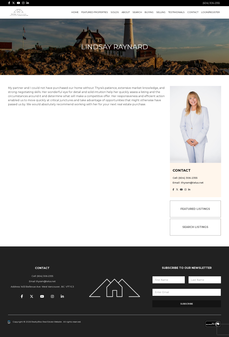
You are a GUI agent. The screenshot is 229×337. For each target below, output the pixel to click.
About (126, 12)
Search (137, 12)
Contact (192, 12)
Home (75, 12)
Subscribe (186, 303)
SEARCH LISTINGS (195, 227)
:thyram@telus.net (192, 182)
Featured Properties (94, 12)
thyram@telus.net (46, 281)
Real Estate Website (52, 321)
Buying (149, 12)
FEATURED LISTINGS (195, 209)
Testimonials (176, 12)
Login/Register (210, 12)
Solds (115, 12)
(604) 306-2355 (211, 3)
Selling (160, 12)
